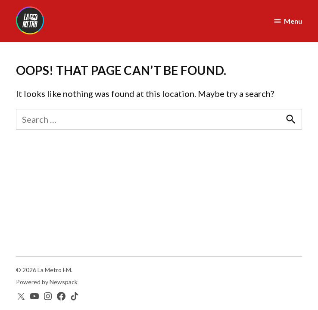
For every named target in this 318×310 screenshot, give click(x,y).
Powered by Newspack (47, 281)
